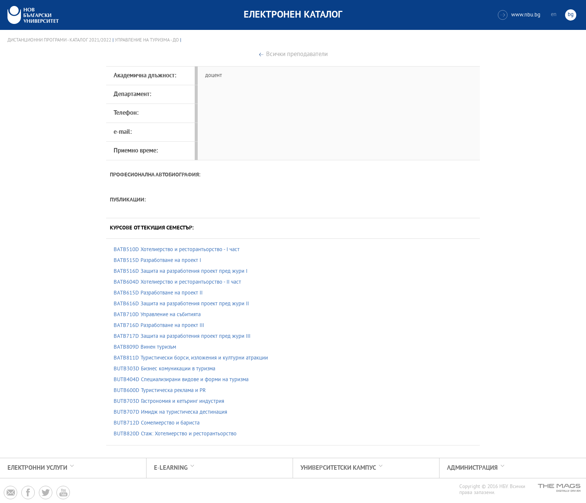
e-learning (171, 468)
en (553, 14)
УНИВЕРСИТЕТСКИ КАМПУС (338, 468)
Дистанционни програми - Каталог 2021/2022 (59, 40)
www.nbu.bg (519, 15)
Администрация (472, 468)
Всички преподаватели (297, 55)
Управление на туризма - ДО (147, 40)
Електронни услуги (37, 468)
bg (571, 14)
